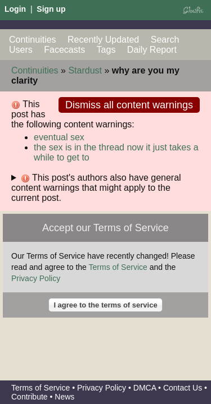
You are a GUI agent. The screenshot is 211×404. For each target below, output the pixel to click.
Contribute (29, 396)
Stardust (85, 70)
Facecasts (64, 49)
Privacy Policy (35, 278)
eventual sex (59, 137)
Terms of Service (118, 267)
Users (21, 49)
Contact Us (182, 387)
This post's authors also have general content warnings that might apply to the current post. (96, 188)
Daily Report (152, 49)
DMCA (144, 387)
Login (15, 8)
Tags (106, 49)
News (64, 396)
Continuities (32, 39)
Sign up (51, 8)
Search (165, 39)
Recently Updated (103, 39)
